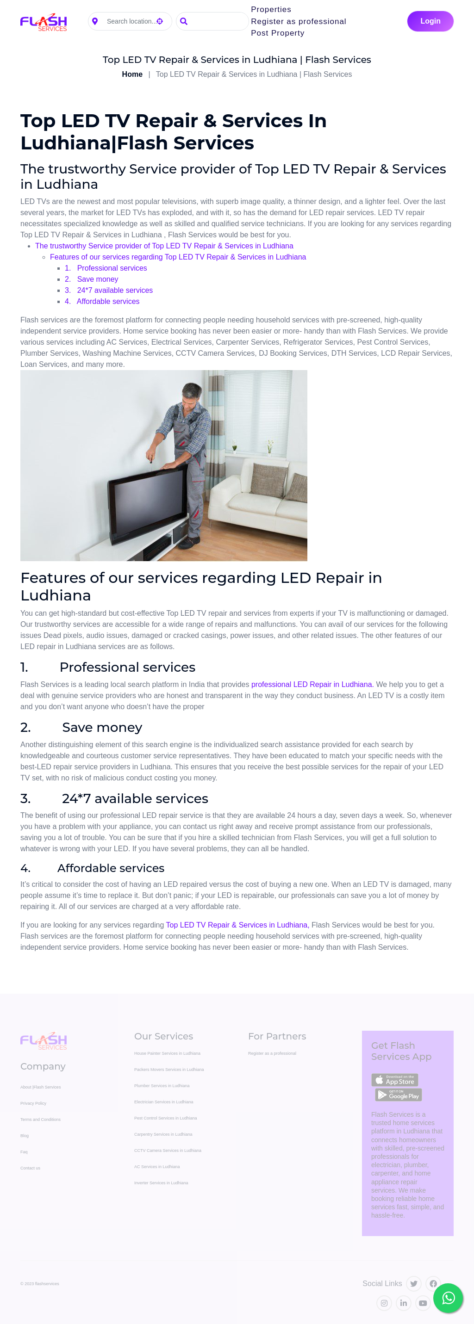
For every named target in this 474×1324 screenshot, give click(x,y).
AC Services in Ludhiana (157, 1166)
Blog (24, 1135)
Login (430, 21)
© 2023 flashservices (39, 1283)
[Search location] (136, 21)
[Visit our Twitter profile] (414, 1284)
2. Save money (91, 279)
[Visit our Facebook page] (433, 1284)
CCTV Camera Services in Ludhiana (167, 1150)
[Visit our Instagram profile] (384, 1303)
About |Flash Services (40, 1087)
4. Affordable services (102, 301)
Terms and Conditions (40, 1119)
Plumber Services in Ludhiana (162, 1085)
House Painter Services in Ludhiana (167, 1053)
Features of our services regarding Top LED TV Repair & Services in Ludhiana (178, 257)
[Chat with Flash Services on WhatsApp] (448, 1298)
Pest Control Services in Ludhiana (165, 1118)
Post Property (278, 33)
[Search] (220, 21)
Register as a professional (272, 1053)
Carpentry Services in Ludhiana (163, 1134)
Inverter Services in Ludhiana (161, 1183)
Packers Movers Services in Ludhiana (169, 1069)
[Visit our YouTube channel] (423, 1303)
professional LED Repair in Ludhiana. (312, 684)
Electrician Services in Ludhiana (163, 1102)
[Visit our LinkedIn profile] (404, 1303)
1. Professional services (106, 268)
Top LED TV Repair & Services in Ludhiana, (238, 925)
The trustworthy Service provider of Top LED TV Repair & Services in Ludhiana (164, 246)
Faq (24, 1152)
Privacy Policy (33, 1103)
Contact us (30, 1168)
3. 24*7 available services (109, 290)
